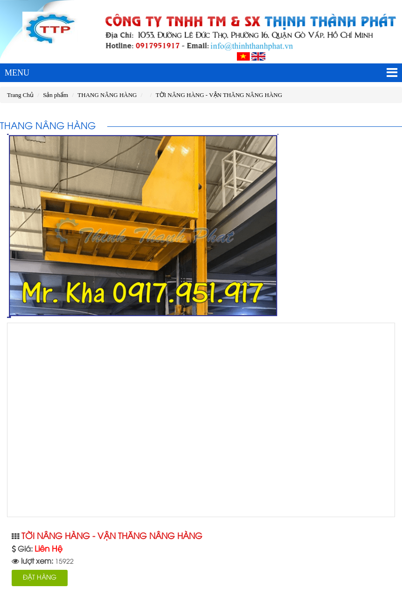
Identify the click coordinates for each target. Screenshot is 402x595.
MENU (201, 72)
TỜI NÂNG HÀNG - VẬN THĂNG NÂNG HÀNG (219, 94)
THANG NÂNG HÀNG (107, 94)
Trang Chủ (20, 94)
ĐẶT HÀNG (39, 578)
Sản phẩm (55, 94)
